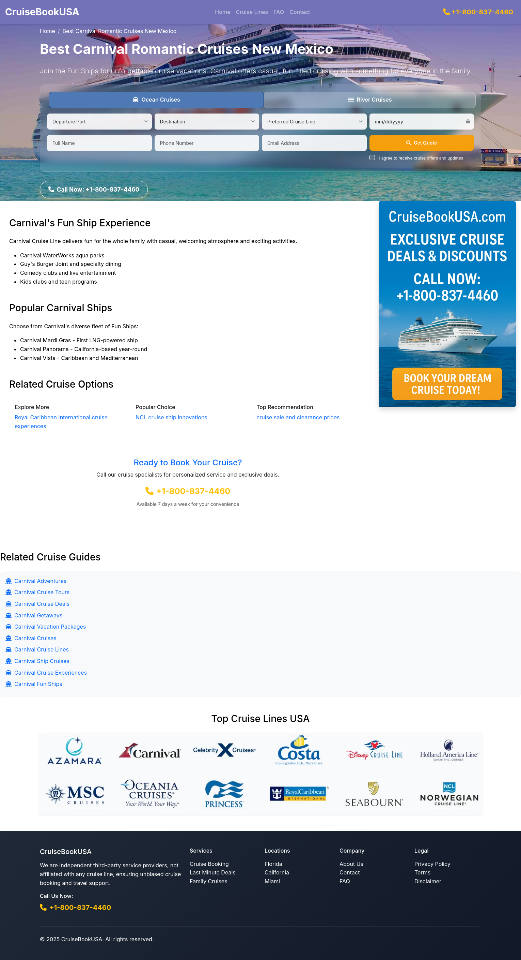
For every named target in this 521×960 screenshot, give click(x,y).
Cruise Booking (209, 863)
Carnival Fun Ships (33, 683)
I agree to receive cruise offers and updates (421, 158)
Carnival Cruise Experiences (46, 672)
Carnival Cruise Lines (37, 649)
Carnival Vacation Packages (45, 626)
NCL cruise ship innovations (171, 417)
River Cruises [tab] (370, 99)
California (277, 872)
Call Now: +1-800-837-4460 (94, 188)
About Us (351, 863)
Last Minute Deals (213, 872)
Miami (272, 880)
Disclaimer (427, 880)
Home (222, 12)
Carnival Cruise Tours (37, 591)
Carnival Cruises (31, 637)
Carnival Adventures (35, 580)
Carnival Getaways (33, 615)
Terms (422, 872)
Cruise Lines (252, 12)
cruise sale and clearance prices (298, 417)
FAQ (278, 12)
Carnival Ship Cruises (37, 660)
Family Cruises (208, 880)
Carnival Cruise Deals (37, 603)
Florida (273, 863)
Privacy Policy (432, 863)
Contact (299, 12)
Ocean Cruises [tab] (156, 99)
